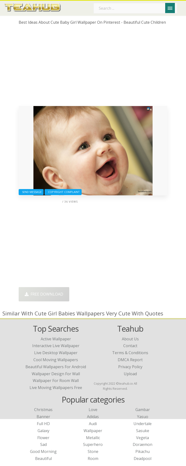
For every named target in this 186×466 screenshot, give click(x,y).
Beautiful (43, 458)
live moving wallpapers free (56, 387)
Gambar (142, 409)
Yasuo (142, 416)
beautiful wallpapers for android (55, 366)
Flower (43, 437)
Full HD (43, 423)
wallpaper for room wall (56, 380)
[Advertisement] (93, 67)
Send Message (31, 192)
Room (93, 458)
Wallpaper (93, 430)
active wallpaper (56, 339)
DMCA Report (130, 359)
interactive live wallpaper (55, 345)
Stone (93, 451)
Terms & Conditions (130, 352)
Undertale (142, 423)
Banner (43, 416)
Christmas (43, 409)
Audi (93, 423)
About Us (130, 339)
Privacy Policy (130, 366)
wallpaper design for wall (56, 373)
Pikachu (142, 451)
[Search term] (135, 8)
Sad (43, 444)
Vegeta (142, 437)
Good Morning (43, 451)
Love (93, 409)
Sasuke (142, 430)
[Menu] (170, 8)
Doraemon (142, 444)
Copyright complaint (63, 192)
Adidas (93, 416)
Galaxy (43, 430)
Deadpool (142, 458)
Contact (130, 345)
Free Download (44, 294)
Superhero (93, 444)
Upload (130, 373)
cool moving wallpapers (55, 359)
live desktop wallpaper (56, 352)
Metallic (93, 437)
